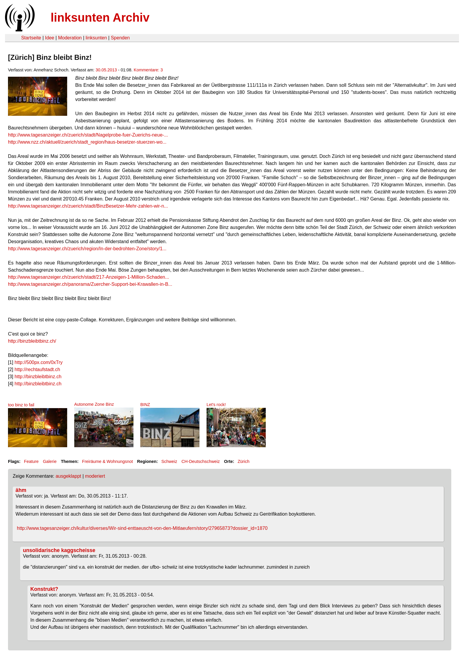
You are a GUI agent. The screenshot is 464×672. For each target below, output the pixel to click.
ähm (21, 490)
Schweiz (169, 461)
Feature (31, 461)
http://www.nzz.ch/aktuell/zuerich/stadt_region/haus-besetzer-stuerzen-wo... (87, 142)
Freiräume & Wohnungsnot (107, 461)
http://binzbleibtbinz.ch (37, 376)
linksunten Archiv (100, 17)
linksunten (96, 37)
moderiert (95, 476)
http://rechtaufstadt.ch (37, 369)
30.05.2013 (106, 70)
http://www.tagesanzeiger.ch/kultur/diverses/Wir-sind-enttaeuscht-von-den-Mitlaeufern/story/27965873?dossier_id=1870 (142, 528)
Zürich (243, 461)
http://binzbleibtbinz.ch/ (32, 341)
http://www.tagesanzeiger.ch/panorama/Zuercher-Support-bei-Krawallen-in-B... (90, 284)
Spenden (120, 37)
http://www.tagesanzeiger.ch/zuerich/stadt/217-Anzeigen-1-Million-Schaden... (88, 277)
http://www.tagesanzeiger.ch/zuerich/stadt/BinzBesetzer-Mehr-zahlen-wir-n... (88, 206)
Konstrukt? (44, 589)
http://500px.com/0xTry (38, 362)
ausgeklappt (68, 476)
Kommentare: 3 (148, 70)
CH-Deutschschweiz (200, 461)
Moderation (70, 37)
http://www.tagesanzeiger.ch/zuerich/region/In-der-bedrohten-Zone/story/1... (87, 248)
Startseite (31, 37)
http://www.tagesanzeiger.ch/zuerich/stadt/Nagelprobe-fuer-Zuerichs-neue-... (88, 134)
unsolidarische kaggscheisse (59, 550)
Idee (49, 37)
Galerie (50, 461)
